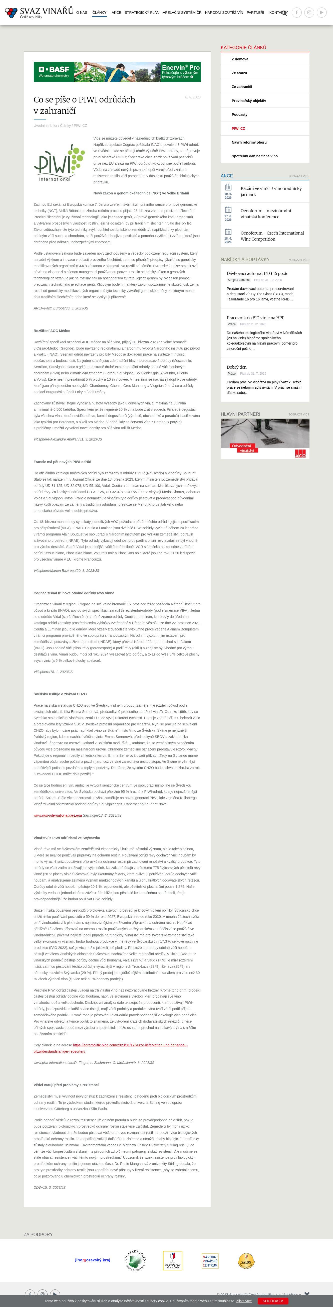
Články (99, 13)
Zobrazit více (299, 176)
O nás (81, 13)
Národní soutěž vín (224, 13)
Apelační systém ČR (182, 13)
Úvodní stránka (45, 126)
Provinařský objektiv (249, 101)
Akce (116, 13)
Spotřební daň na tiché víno (255, 156)
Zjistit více (244, 1301)
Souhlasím (273, 1301)
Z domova (240, 59)
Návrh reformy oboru (249, 142)
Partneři (255, 13)
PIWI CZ (80, 126)
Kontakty (278, 13)
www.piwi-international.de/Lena (58, 815)
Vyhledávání (284, 13)
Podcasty (239, 115)
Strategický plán (142, 13)
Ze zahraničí (242, 87)
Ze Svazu (239, 73)
